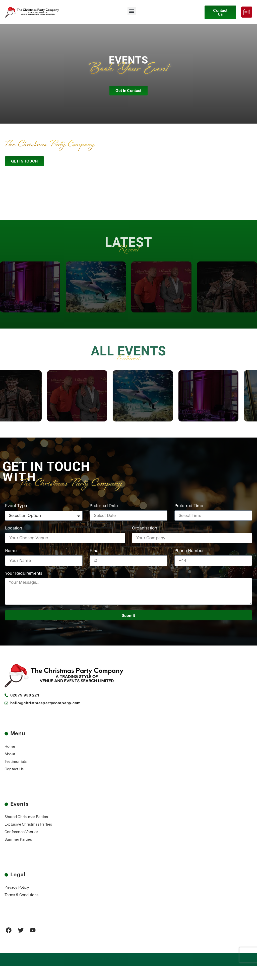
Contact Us (14, 769)
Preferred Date (104, 506)
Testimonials (16, 762)
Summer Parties (18, 839)
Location (13, 528)
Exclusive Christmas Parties (28, 824)
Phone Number (189, 551)
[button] (131, 11)
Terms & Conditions (22, 895)
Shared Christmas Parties (26, 817)
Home (10, 746)
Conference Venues (21, 832)
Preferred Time (188, 506)
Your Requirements (23, 573)
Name (11, 551)
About (10, 754)
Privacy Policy (17, 887)
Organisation (144, 528)
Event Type (16, 506)
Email (95, 551)
